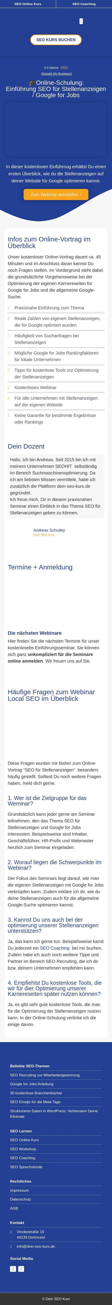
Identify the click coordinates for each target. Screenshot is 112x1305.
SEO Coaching (84, 4)
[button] (81, 21)
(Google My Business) (56, 73)
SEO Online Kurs (27, 4)
